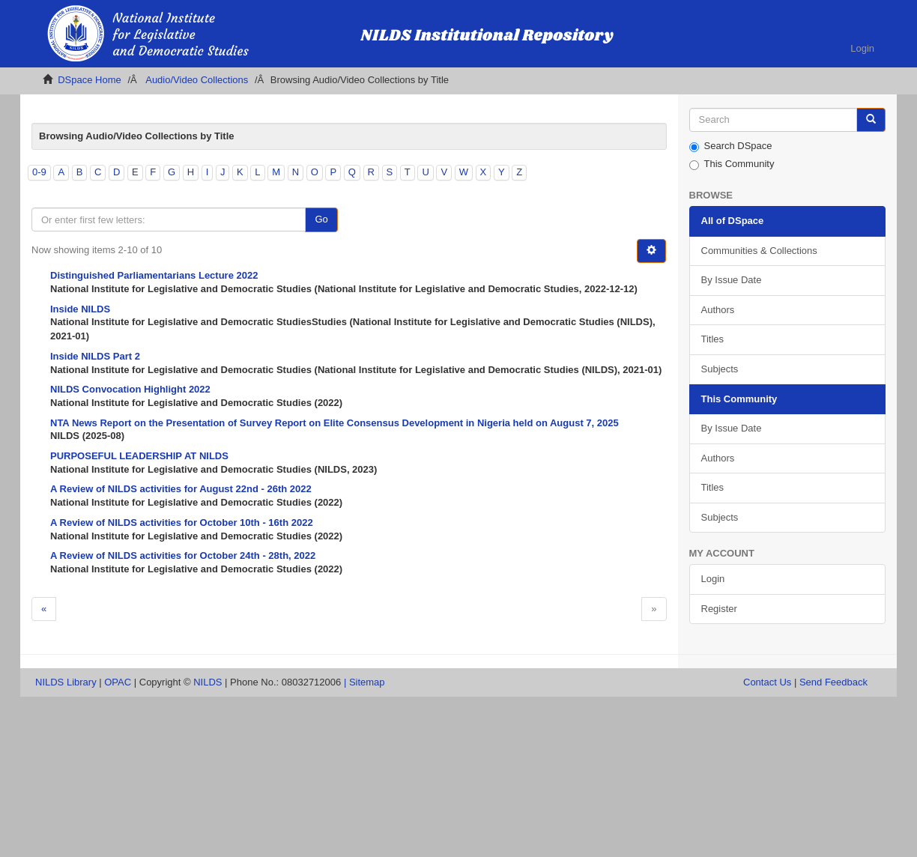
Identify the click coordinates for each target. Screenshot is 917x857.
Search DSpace (730, 146)
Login (713, 578)
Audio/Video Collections (196, 79)
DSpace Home (89, 79)
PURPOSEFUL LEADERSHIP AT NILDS (139, 455)
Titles (712, 339)
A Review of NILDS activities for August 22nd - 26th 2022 (181, 488)
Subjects (720, 369)
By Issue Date (731, 279)
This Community (732, 164)
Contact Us (767, 682)
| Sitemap (364, 682)
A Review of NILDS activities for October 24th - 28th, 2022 (182, 555)
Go (321, 219)
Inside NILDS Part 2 (95, 356)
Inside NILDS (80, 309)
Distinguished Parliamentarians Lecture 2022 (154, 275)
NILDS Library (66, 682)
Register (719, 608)
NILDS (207, 682)
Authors (718, 309)
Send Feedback (833, 682)
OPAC (117, 682)
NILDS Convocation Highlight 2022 (130, 389)
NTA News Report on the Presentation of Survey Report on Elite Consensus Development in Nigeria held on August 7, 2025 (334, 422)
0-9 (39, 172)
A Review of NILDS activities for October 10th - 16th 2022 (181, 522)
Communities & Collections (759, 250)
